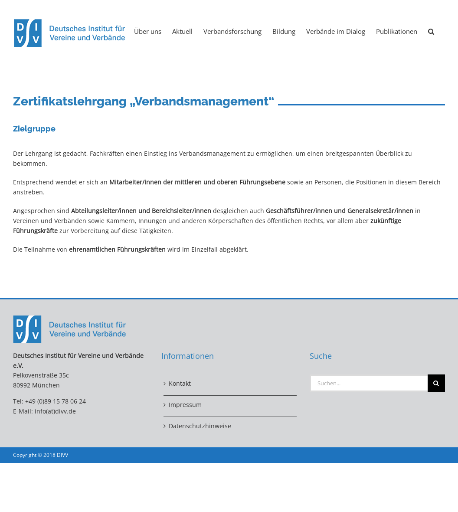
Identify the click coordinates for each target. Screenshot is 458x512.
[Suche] (436, 383)
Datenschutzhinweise (200, 426)
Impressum (185, 404)
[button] (431, 31)
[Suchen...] (369, 383)
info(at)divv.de (55, 411)
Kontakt (180, 383)
